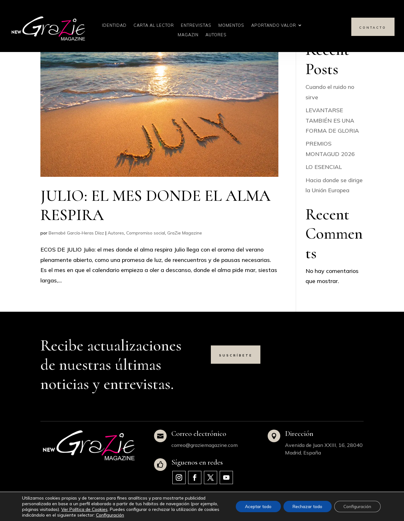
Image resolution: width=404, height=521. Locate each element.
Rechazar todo (307, 506)
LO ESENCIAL (324, 167)
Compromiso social (145, 233)
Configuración (110, 515)
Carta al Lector (154, 25)
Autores (216, 34)
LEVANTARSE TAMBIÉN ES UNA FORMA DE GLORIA (332, 120)
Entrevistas (196, 25)
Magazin (188, 34)
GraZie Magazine (184, 233)
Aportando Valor (273, 25)
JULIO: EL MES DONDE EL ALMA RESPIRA (155, 205)
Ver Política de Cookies (84, 509)
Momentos (231, 25)
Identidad (114, 25)
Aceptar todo (256, 506)
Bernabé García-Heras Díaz (76, 233)
